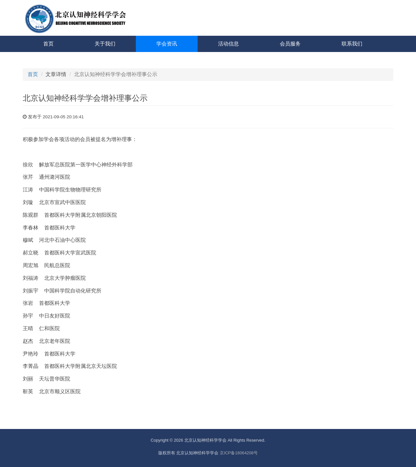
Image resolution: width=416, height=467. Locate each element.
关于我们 (105, 43)
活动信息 (228, 43)
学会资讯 (166, 43)
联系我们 (352, 43)
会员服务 (290, 43)
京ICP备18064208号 (239, 452)
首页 (48, 43)
